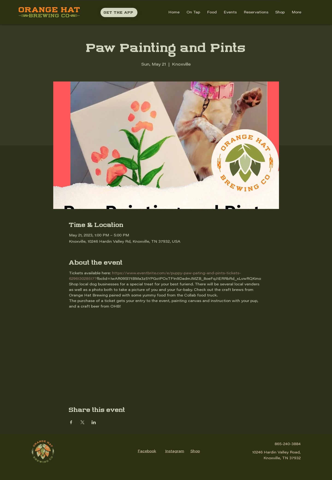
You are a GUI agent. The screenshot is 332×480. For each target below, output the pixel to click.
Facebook (147, 451)
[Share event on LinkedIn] (94, 422)
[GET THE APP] (119, 12)
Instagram (174, 451)
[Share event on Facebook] (71, 422)
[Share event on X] (82, 422)
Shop (195, 451)
